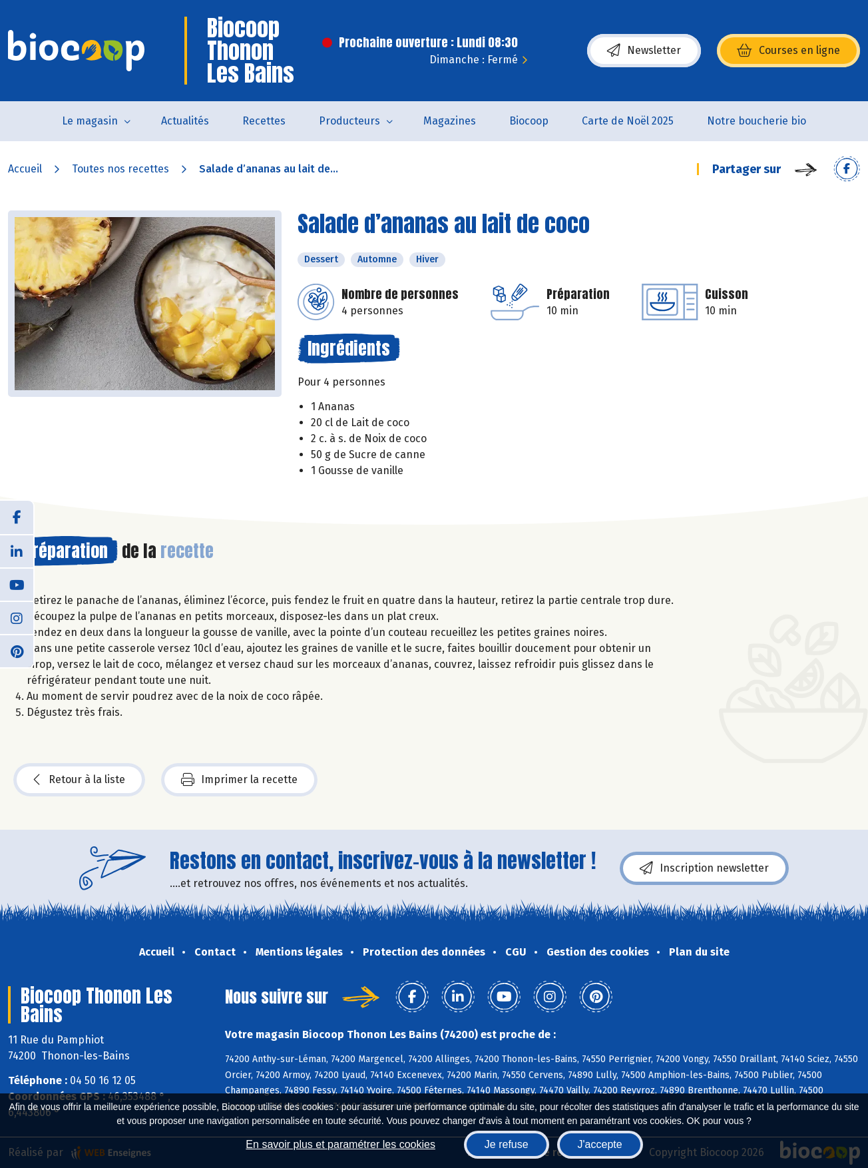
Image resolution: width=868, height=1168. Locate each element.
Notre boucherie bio (756, 121)
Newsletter (644, 50)
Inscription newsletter (704, 868)
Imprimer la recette (239, 779)
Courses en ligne (788, 50)
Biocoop (528, 121)
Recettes (264, 121)
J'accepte (600, 1144)
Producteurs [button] (349, 121)
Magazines (449, 121)
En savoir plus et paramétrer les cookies (340, 1144)
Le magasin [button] (90, 121)
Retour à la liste (79, 779)
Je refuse (507, 1144)
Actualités (185, 121)
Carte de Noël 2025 (628, 121)
